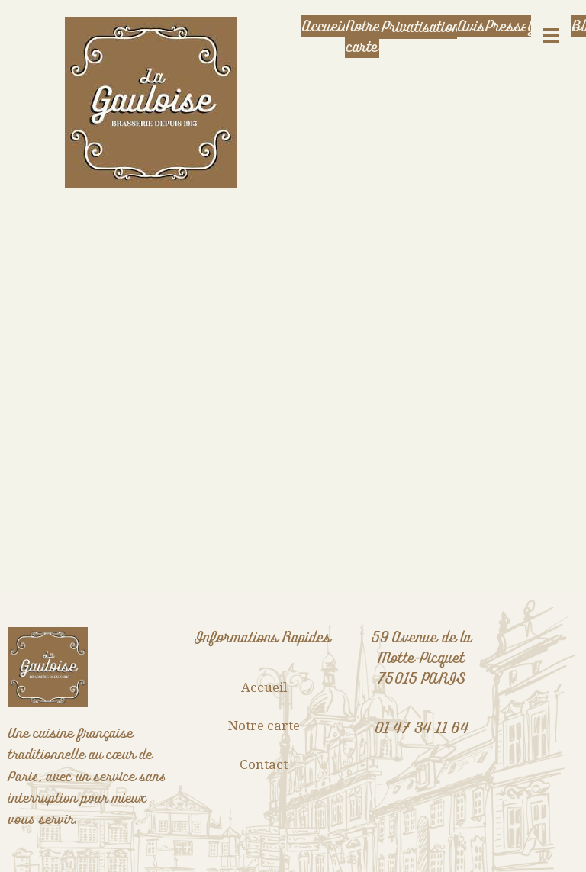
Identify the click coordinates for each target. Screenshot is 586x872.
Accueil (323, 26)
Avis (471, 26)
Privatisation (419, 27)
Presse (505, 26)
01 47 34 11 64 (421, 728)
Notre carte (362, 37)
